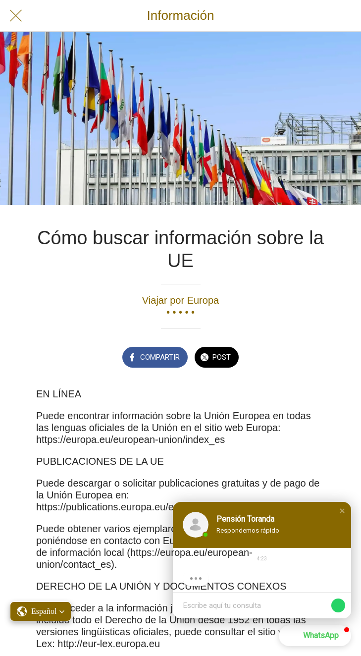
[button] (342, 511)
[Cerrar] (16, 16)
